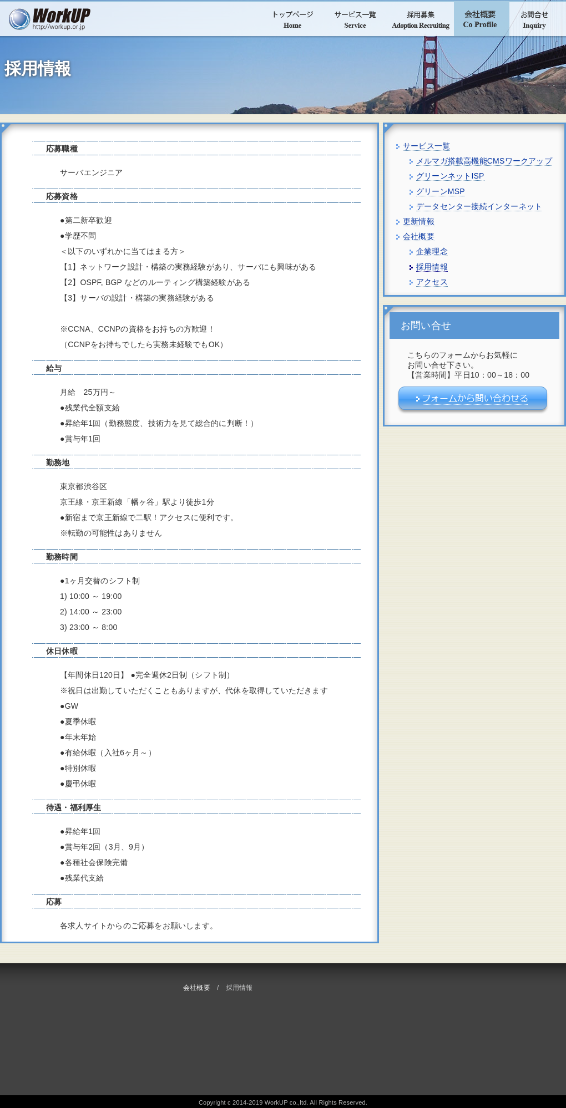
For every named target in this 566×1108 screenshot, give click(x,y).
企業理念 (432, 251)
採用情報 (432, 266)
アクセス (432, 281)
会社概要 (196, 988)
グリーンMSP (440, 191)
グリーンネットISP (450, 175)
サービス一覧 (426, 145)
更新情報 (418, 221)
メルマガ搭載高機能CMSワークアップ (484, 160)
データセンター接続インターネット (479, 206)
